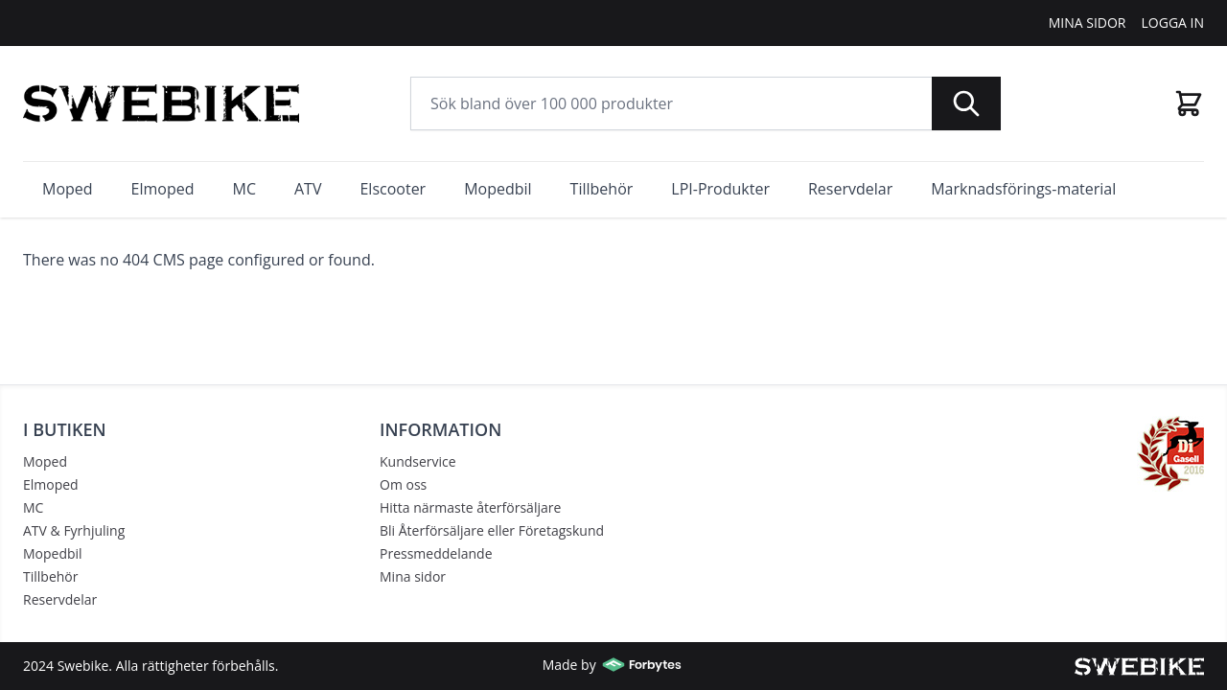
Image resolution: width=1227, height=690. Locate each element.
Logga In (1173, 22)
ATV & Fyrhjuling (74, 530)
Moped (45, 461)
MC (33, 507)
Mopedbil (52, 553)
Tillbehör (50, 576)
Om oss (403, 484)
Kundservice (418, 461)
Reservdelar (60, 599)
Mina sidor (413, 576)
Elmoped (51, 484)
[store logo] (161, 103)
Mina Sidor (1087, 22)
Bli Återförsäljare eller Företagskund (492, 530)
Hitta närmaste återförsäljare (470, 507)
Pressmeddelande (436, 553)
